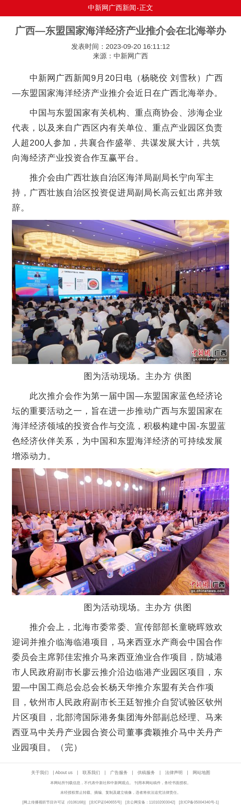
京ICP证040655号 (105, 802)
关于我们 (40, 772)
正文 (146, 8)
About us (63, 772)
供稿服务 (146, 772)
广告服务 (119, 772)
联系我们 (91, 772)
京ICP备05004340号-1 (198, 802)
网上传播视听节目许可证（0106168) (54, 802)
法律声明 (174, 772)
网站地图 (201, 772)
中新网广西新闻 (112, 8)
